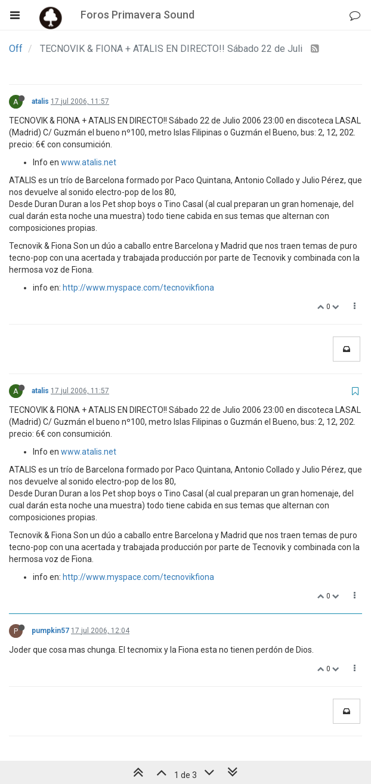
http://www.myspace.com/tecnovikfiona (138, 287)
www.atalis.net (88, 162)
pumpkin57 (50, 630)
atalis (40, 101)
